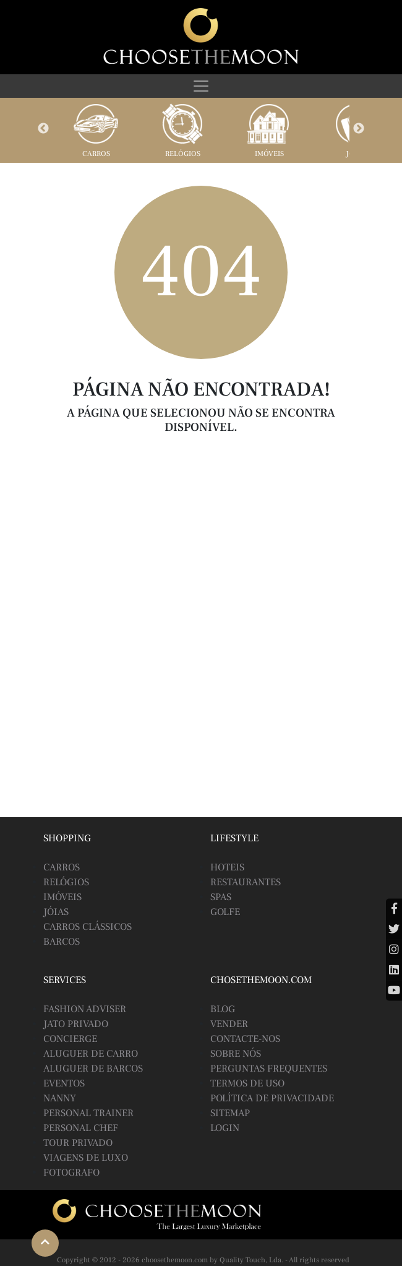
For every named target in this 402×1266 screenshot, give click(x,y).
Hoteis (227, 867)
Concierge (70, 1039)
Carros (96, 153)
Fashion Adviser (84, 1009)
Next (359, 129)
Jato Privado (75, 1024)
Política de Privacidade (272, 1098)
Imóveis (269, 153)
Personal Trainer (88, 1113)
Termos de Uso (247, 1083)
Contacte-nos (245, 1039)
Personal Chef (80, 1128)
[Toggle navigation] (201, 86)
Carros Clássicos (87, 927)
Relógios (182, 153)
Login (224, 1128)
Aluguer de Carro (90, 1053)
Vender (229, 1024)
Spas (220, 897)
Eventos (64, 1083)
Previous (43, 129)
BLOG (222, 1009)
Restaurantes (245, 882)
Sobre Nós (235, 1053)
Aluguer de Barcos (93, 1068)
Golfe (225, 912)
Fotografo (71, 1172)
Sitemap (230, 1113)
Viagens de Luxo (85, 1157)
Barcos (61, 941)
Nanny (59, 1098)
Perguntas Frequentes (268, 1068)
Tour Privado (78, 1143)
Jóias (56, 912)
